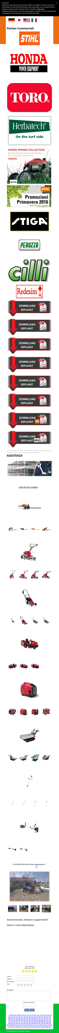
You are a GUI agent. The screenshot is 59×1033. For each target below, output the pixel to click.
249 (35, 1018)
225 (17, 1017)
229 (27, 1017)
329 (19, 1027)
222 (9, 1017)
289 (50, 1022)
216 (38, 1015)
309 (13, 1025)
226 (19, 1017)
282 (32, 1022)
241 (14, 1018)
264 (29, 1020)
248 (32, 1018)
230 (29, 1017)
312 (20, 1025)
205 (10, 1015)
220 (48, 1015)
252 (42, 1018)
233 (37, 1017)
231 (32, 1017)
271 (47, 1020)
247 (29, 1018)
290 (9, 1023)
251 (40, 1018)
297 (27, 1023)
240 (12, 1018)
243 (19, 1018)
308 (10, 1025)
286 (42, 1022)
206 (13, 1015)
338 (42, 1027)
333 (29, 1027)
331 (24, 1027)
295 (22, 1023)
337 (40, 1027)
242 (17, 1018)
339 (45, 1027)
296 (24, 1023)
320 (41, 1025)
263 (27, 1020)
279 (24, 1022)
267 (37, 1020)
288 (47, 1022)
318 (36, 1025)
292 (14, 1023)
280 (27, 1022)
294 (19, 1023)
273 (9, 1022)
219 (46, 1015)
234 (40, 1017)
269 (42, 1020)
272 (50, 1020)
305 (47, 1023)
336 (37, 1027)
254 (47, 1018)
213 (30, 1015)
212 (28, 1015)
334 (32, 1027)
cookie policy (40, 9)
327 (14, 1027)
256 (9, 1020)
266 (35, 1020)
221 (51, 1015)
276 (17, 1022)
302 (40, 1023)
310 (16, 1025)
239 (9, 1018)
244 (22, 1018)
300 (35, 1023)
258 (14, 1020)
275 (14, 1022)
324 (51, 1025)
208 (18, 1015)
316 (31, 1025)
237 (47, 1017)
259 (17, 1020)
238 (50, 1017)
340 (47, 1027)
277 (19, 1022)
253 (45, 1018)
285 (40, 1022)
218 (43, 1015)
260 (19, 1020)
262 (24, 1020)
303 (42, 1023)
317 (33, 1025)
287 (45, 1022)
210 (23, 1015)
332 (27, 1027)
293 (17, 1023)
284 (37, 1022)
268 (40, 1020)
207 (15, 1015)
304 (45, 1023)
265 (32, 1020)
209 (20, 1015)
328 (17, 1027)
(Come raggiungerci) (37, 864)
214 (33, 1015)
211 (25, 1015)
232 (35, 1017)
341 (50, 1027)
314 (26, 1025)
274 (12, 1022)
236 (45, 1017)
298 (29, 1023)
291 (12, 1023)
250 (37, 1018)
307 (8, 1025)
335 (35, 1027)
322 (46, 1025)
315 (28, 1025)
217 (41, 1015)
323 (48, 1025)
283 (35, 1022)
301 (37, 1023)
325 (9, 1027)
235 (42, 1017)
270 (45, 1020)
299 (32, 1023)
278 (22, 1022)
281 (29, 1022)
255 (50, 1018)
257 (12, 1020)
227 (22, 1017)
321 (43, 1025)
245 (24, 1018)
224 (14, 1017)
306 (50, 1023)
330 (22, 1027)
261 (22, 1020)
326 (12, 1027)
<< (8, 1015)
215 (35, 1015)
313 (23, 1025)
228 (24, 1017)
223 (12, 1017)
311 (18, 1025)
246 (27, 1018)
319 (38, 1025)
